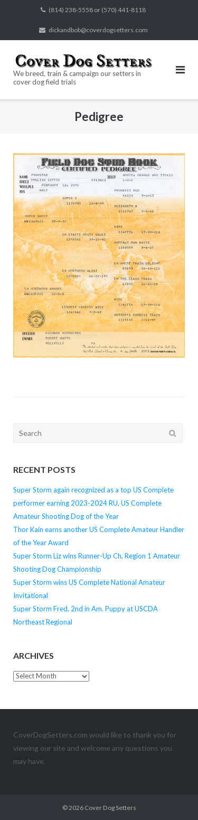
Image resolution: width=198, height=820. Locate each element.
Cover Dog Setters (110, 808)
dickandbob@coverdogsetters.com (98, 30)
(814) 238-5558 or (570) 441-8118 (97, 10)
